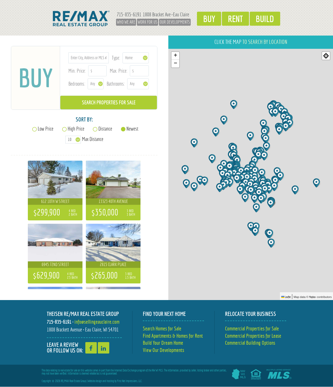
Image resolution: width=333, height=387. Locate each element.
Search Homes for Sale (162, 328)
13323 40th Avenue (113, 201)
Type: (116, 58)
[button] (234, 104)
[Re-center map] (326, 56)
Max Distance (92, 139)
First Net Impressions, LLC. (129, 381)
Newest (132, 129)
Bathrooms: (116, 84)
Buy (207, 18)
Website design (95, 381)
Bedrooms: (76, 84)
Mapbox (312, 296)
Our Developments (172, 22)
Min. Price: (77, 71)
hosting (110, 381)
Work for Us (145, 22)
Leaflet (286, 296)
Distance (105, 129)
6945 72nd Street (55, 264)
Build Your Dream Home (163, 343)
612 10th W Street (55, 201)
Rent (236, 18)
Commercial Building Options (250, 343)
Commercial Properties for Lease (253, 336)
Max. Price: (118, 71)
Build (267, 18)
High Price (76, 129)
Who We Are (123, 22)
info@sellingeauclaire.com (96, 322)
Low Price (45, 129)
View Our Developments (163, 350)
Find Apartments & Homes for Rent (173, 336)
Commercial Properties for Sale (252, 328)
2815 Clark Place (113, 264)
